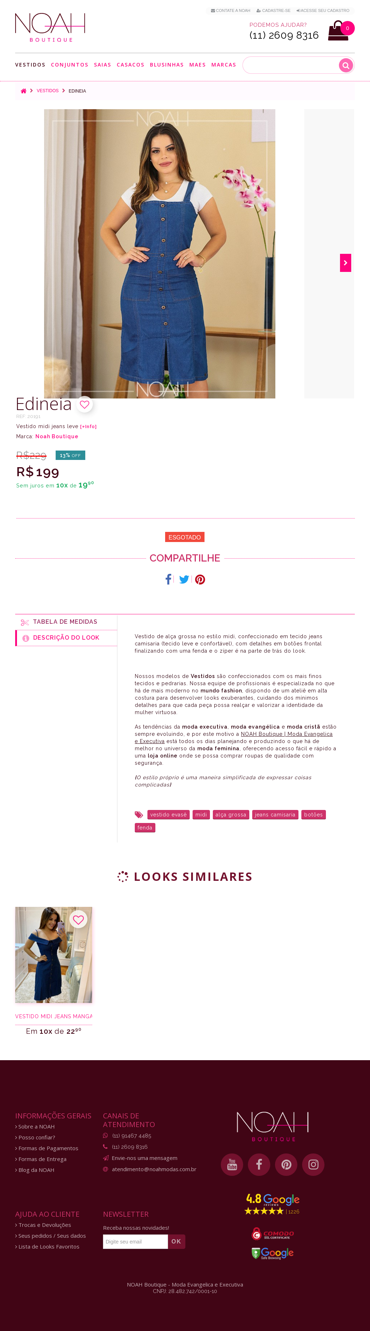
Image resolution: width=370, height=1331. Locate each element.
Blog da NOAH (35, 1169)
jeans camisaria (275, 815)
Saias (102, 64)
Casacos (131, 64)
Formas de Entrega (40, 1159)
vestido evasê (168, 815)
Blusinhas (167, 64)
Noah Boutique (56, 436)
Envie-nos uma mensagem (144, 1158)
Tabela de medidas (59, 622)
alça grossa (231, 815)
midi (201, 815)
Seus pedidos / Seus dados (50, 1235)
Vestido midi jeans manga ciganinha (53, 1016)
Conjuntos (70, 64)
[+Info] (88, 426)
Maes (197, 64)
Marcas (223, 64)
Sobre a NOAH (35, 1126)
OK (177, 1241)
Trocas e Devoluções (43, 1224)
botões (313, 815)
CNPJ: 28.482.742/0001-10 (185, 1291)
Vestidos (30, 64)
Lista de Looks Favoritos (47, 1246)
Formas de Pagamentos (46, 1148)
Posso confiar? (35, 1137)
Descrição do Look (60, 638)
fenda (145, 828)
